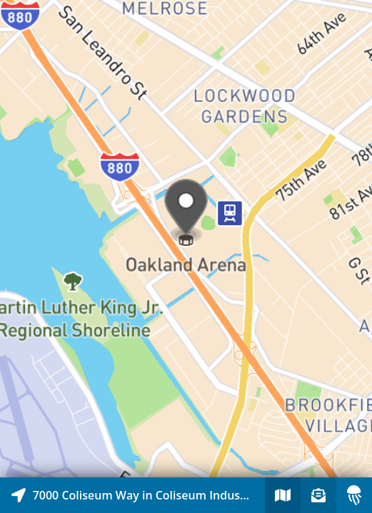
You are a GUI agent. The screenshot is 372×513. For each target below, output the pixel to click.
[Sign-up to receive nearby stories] (318, 495)
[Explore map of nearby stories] (186, 238)
